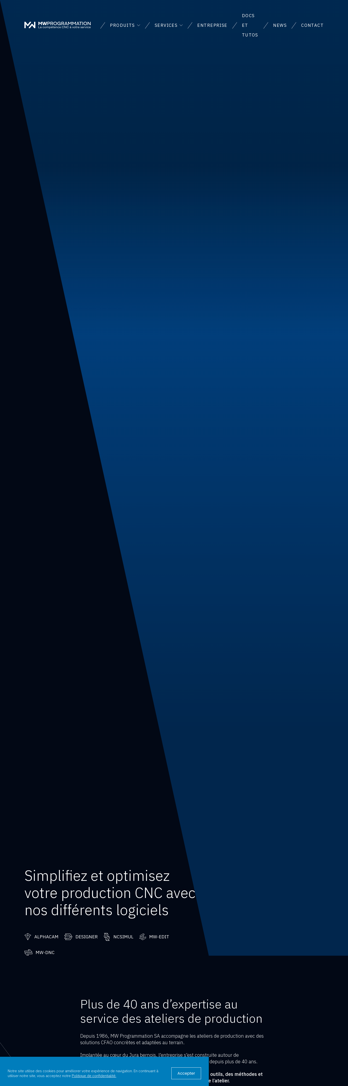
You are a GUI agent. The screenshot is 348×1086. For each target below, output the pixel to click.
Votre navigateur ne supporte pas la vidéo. (174, 478)
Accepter (186, 1073)
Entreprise (212, 25)
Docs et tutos (250, 25)
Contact (312, 25)
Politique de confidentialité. (94, 1075)
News (280, 25)
